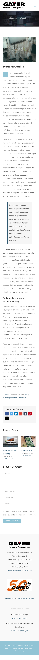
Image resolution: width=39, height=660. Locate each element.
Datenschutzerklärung (25, 598)
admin (7, 395)
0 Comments (22, 398)
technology (6, 398)
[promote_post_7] (19, 49)
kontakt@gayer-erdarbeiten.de (19, 570)
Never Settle (27, 450)
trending (14, 398)
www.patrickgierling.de (19, 631)
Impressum (9, 598)
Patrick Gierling (19, 651)
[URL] (19, 503)
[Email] (19, 497)
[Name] (19, 491)
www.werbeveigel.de (19, 618)
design (27, 395)
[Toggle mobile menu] (35, 6)
